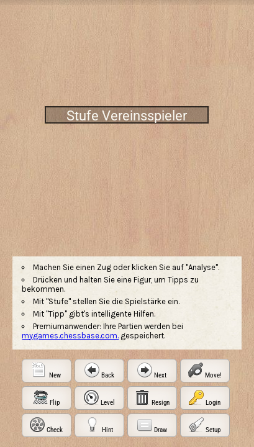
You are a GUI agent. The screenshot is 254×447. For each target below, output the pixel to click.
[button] (46, 370)
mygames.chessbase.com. (70, 335)
